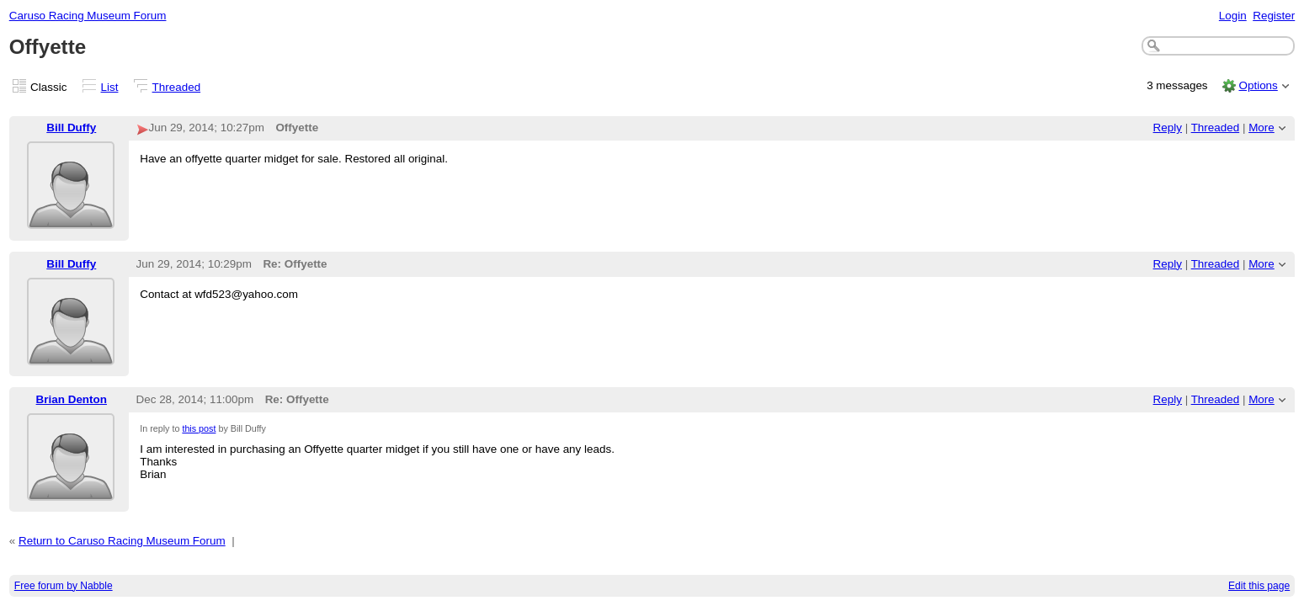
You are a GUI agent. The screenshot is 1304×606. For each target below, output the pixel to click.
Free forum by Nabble (63, 586)
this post (199, 428)
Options (1257, 85)
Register (1274, 15)
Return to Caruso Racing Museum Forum (122, 540)
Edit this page (1259, 586)
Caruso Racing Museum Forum (88, 15)
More (1261, 127)
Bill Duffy (71, 127)
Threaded (176, 87)
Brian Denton (71, 399)
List (110, 87)
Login (1233, 15)
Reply (1167, 127)
